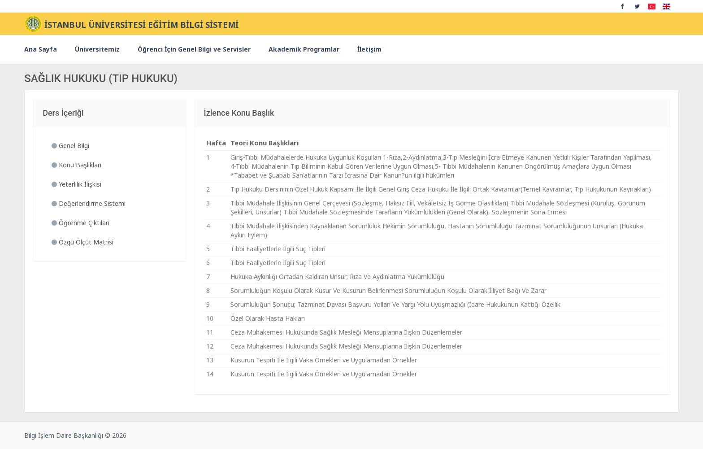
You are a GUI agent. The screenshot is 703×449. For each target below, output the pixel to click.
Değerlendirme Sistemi (89, 203)
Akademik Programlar (304, 49)
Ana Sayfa (40, 49)
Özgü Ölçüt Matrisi (82, 242)
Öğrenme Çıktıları (80, 222)
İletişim (369, 49)
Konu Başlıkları (76, 165)
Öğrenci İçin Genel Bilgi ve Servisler (194, 49)
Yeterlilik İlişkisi (76, 184)
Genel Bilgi (70, 145)
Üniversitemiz (97, 49)
